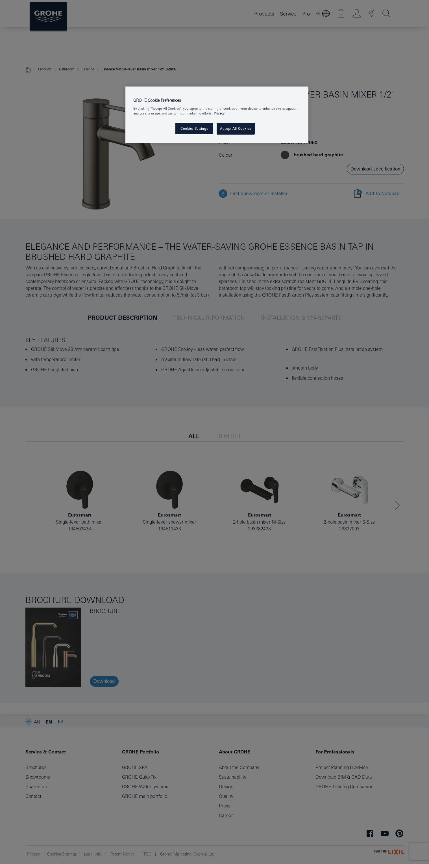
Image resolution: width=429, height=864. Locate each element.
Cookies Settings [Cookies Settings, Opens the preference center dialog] (194, 128)
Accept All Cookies (235, 128)
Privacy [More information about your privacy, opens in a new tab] (219, 113)
